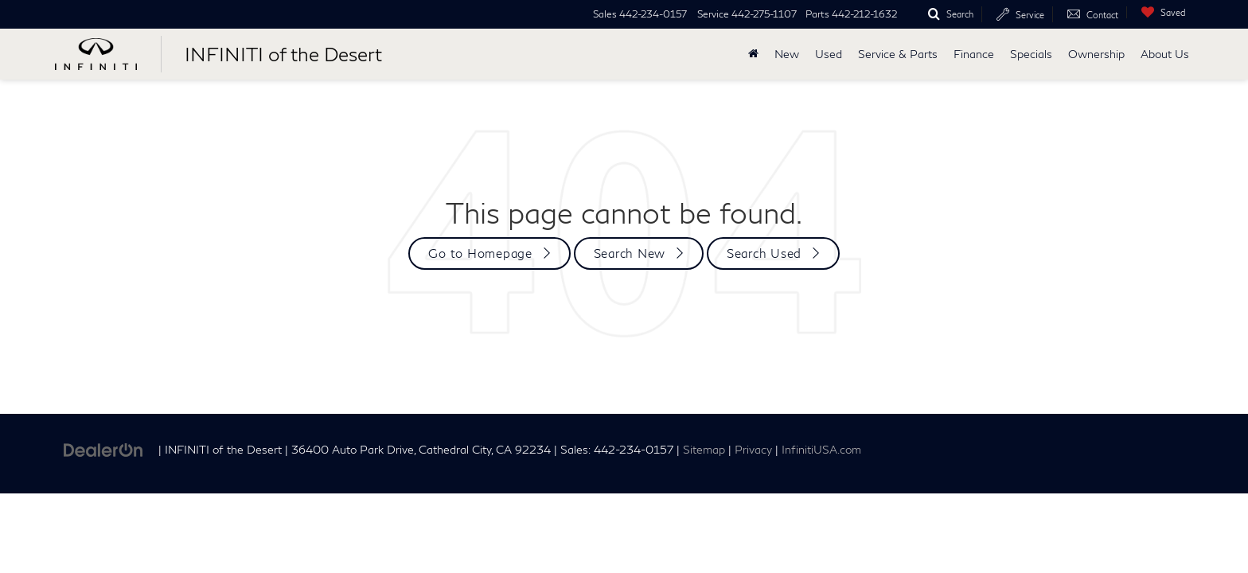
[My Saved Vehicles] (1159, 12)
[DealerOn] (103, 448)
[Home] (753, 54)
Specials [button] (1031, 53)
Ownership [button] (1096, 53)
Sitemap (704, 449)
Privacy (753, 449)
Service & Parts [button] (898, 53)
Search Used (764, 253)
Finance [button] (974, 53)
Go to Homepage (480, 253)
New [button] (786, 53)
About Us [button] (1165, 53)
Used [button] (828, 53)
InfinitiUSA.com (821, 449)
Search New (630, 253)
